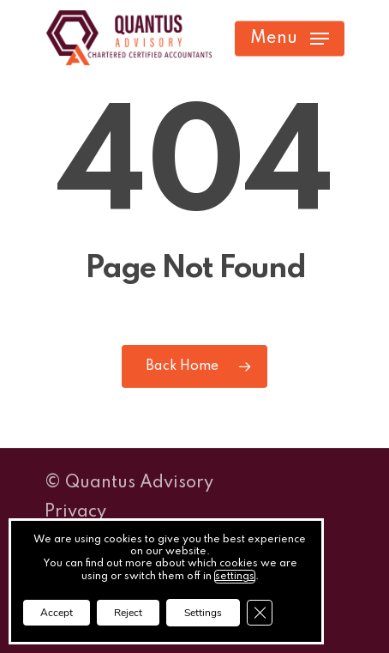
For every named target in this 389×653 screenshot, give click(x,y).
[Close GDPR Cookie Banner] (259, 613)
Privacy (75, 512)
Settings (203, 613)
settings (234, 576)
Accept (56, 613)
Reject (128, 613)
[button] (289, 38)
